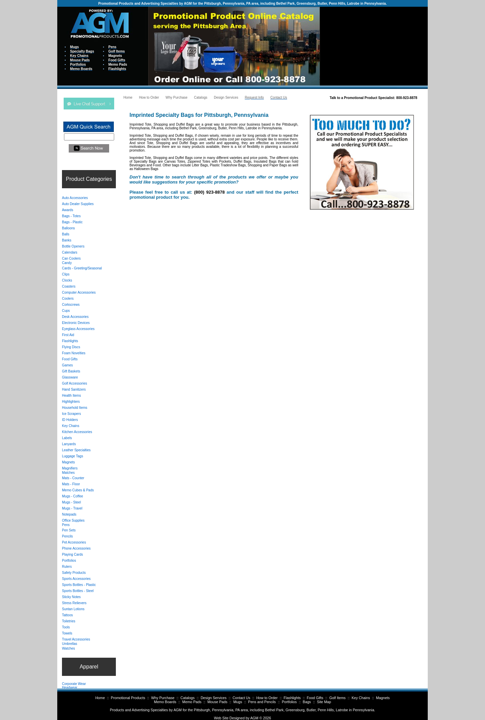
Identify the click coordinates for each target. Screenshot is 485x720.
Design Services (214, 698)
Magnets (383, 698)
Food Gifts (315, 698)
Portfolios (289, 702)
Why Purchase (162, 698)
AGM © (256, 718)
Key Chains (361, 698)
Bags (307, 702)
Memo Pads (191, 702)
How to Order (267, 698)
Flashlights (292, 698)
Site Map (324, 702)
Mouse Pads (217, 702)
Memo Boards (165, 702)
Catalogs (188, 698)
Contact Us (241, 698)
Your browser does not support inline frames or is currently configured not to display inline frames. (374, 46)
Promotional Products (128, 698)
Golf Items (337, 698)
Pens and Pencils (262, 702)
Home (100, 698)
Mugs (237, 702)
